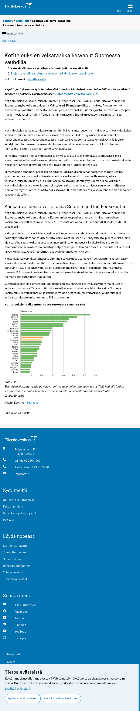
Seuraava (32, 402)
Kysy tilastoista (13, 506)
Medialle (8, 520)
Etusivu (8, 21)
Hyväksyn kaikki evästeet (22, 698)
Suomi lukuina (12, 559)
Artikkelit (22, 21)
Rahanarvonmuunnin (17, 565)
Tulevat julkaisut (14, 572)
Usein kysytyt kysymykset (19, 513)
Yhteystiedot (14, 654)
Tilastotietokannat (15, 552)
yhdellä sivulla (37, 79)
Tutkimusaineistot (15, 579)
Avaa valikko (12, 34)
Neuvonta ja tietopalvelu (19, 499)
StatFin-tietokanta (15, 545)
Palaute (10, 661)
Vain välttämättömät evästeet (61, 698)
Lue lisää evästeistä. (18, 688)
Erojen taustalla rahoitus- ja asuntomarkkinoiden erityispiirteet (52, 73)
